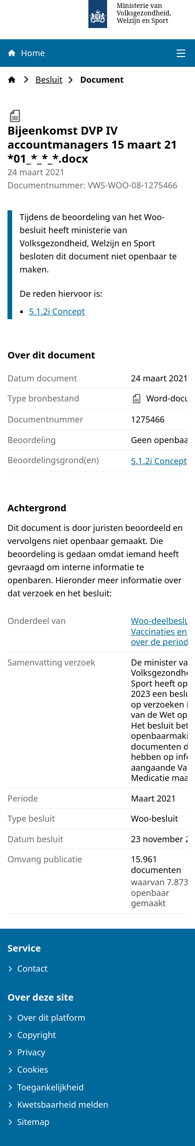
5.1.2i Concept (57, 311)
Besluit (52, 80)
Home (26, 52)
